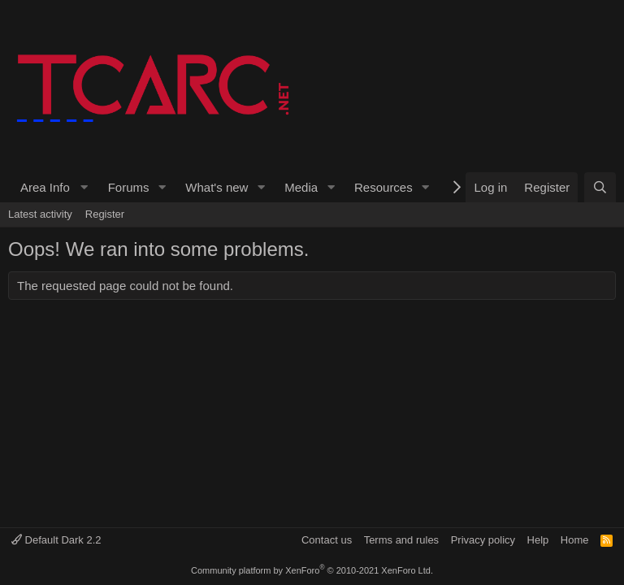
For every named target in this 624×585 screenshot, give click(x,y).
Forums (129, 187)
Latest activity (40, 214)
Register (104, 214)
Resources (383, 187)
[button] (52, 187)
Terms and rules (401, 540)
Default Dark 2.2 (56, 540)
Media (301, 187)
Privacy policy (483, 540)
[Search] (600, 187)
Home (575, 540)
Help (538, 540)
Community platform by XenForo (312, 570)
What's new (216, 187)
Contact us (326, 540)
